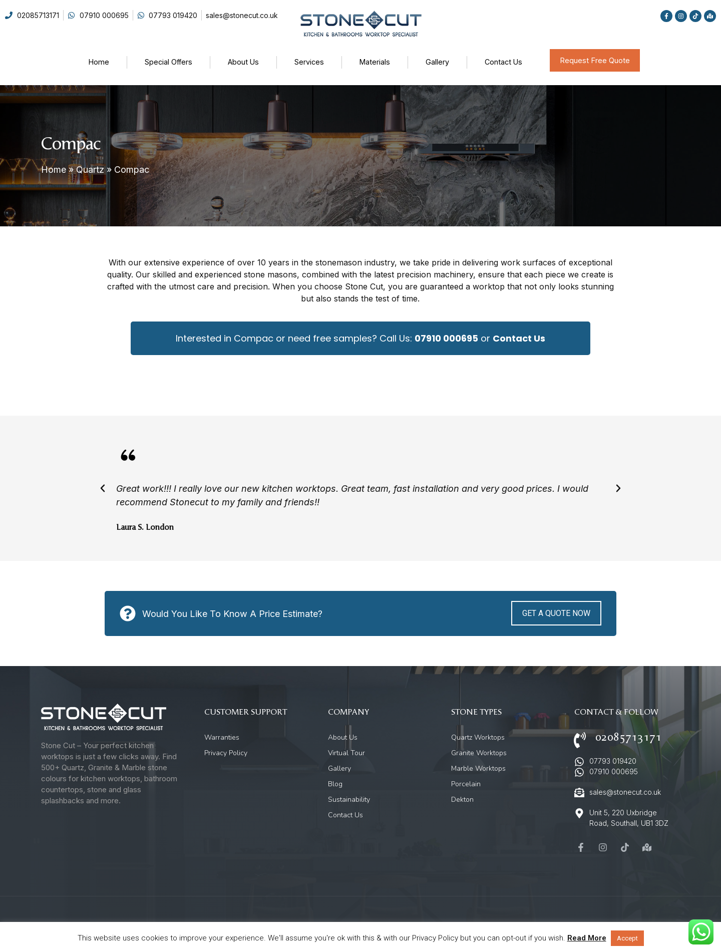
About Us (243, 62)
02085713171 (628, 737)
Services (309, 62)
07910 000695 (446, 338)
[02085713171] (580, 740)
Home (99, 62)
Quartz (90, 169)
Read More (586, 937)
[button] (103, 488)
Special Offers (168, 62)
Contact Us (503, 62)
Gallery (437, 62)
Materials (374, 62)
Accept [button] (627, 938)
